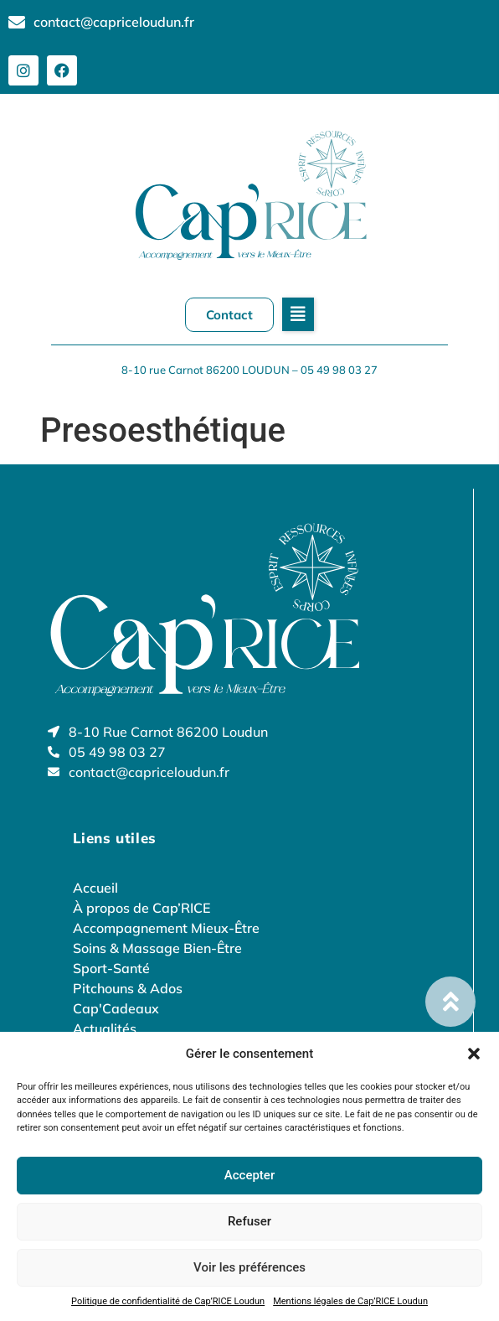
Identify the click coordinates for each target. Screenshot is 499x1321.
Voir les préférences (249, 1267)
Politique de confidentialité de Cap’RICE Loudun (168, 1301)
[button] (474, 1053)
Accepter (249, 1175)
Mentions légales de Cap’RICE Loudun (350, 1301)
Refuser (249, 1221)
